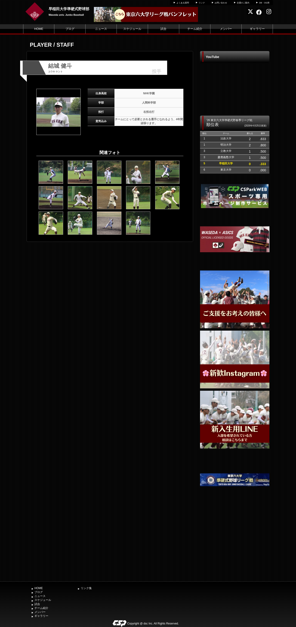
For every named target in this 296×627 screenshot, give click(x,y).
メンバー (226, 29)
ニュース (101, 29)
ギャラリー (257, 29)
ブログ (69, 29)
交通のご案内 (243, 3)
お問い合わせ (221, 3)
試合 (163, 29)
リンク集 (86, 588)
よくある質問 (182, 3)
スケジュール (132, 29)
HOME (38, 29)
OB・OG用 (264, 3)
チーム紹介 (194, 29)
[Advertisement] (234, 544)
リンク (202, 3)
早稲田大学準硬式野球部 (69, 9)
